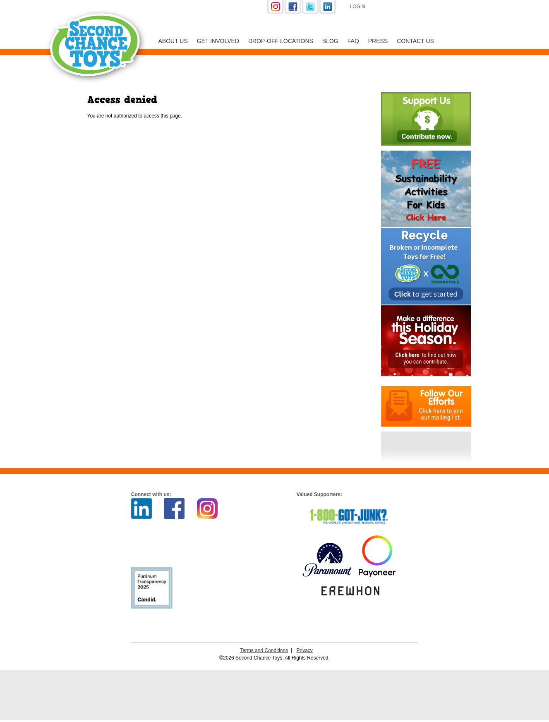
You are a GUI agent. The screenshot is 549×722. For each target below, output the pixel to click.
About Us (173, 41)
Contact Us (415, 41)
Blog (330, 41)
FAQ (353, 41)
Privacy (305, 650)
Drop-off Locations (280, 41)
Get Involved (218, 41)
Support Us (416, 7)
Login (357, 6)
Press (378, 41)
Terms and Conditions (264, 650)
